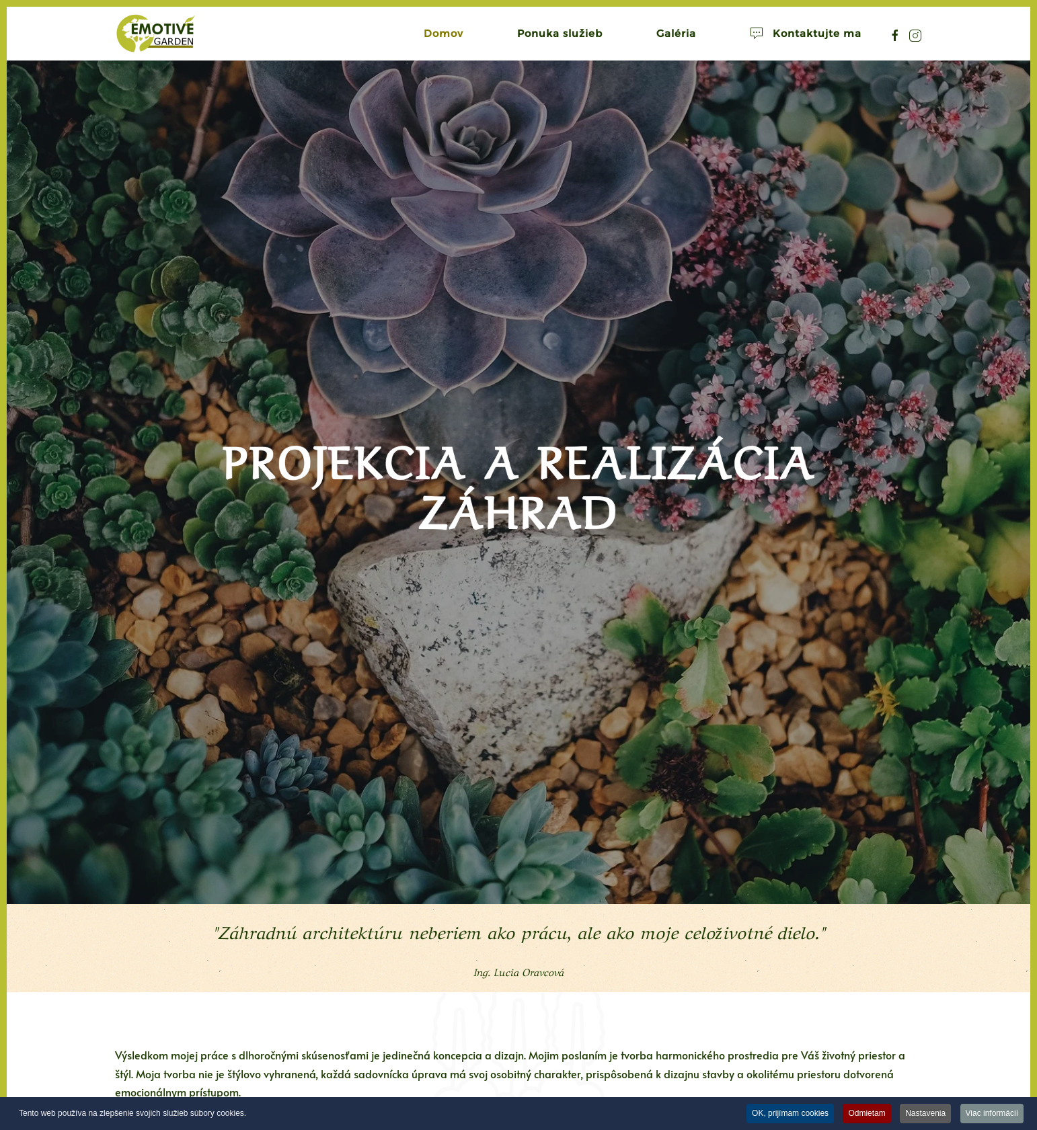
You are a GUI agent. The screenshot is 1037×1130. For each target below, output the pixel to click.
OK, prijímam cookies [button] (790, 1113)
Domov (443, 33)
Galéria (676, 33)
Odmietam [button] (866, 1113)
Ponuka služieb (560, 33)
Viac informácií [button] (992, 1113)
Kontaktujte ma (805, 33)
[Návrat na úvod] (155, 33)
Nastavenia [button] (925, 1113)
